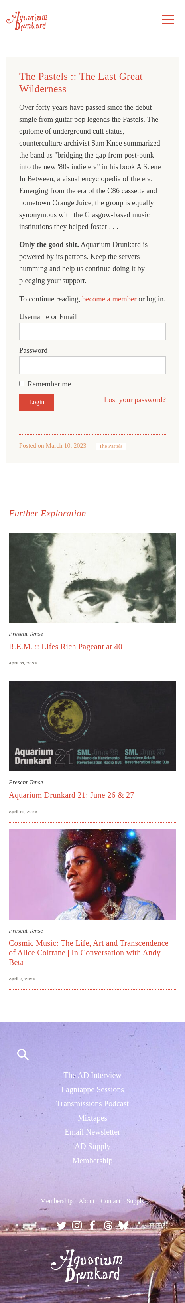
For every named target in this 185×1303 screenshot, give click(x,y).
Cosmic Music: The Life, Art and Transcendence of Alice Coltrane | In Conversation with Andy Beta (89, 953)
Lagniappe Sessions (92, 1089)
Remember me (49, 384)
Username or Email (48, 316)
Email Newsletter (92, 1131)
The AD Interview (92, 1075)
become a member (109, 299)
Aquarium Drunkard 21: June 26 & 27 (71, 795)
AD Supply (93, 1146)
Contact (110, 1201)
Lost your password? (135, 399)
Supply (135, 1201)
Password (33, 350)
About (86, 1201)
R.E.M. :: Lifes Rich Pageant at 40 (65, 646)
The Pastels (110, 446)
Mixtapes (92, 1117)
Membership (92, 1160)
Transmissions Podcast (92, 1103)
